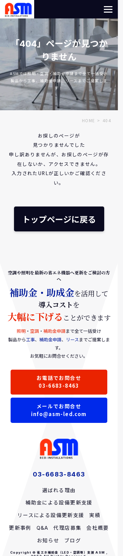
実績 (94, 515)
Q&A (43, 528)
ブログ (72, 541)
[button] (108, 9)
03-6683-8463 (59, 474)
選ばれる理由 (59, 490)
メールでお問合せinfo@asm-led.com (58, 409)
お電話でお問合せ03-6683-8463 (59, 381)
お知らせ (48, 541)
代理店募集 (67, 528)
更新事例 (20, 528)
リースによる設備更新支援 (50, 515)
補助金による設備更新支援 (59, 503)
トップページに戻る (59, 219)
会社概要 (97, 528)
